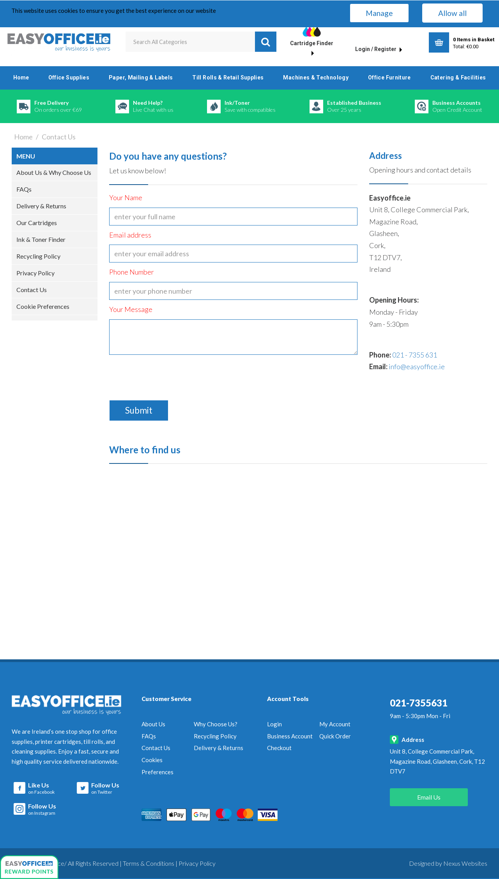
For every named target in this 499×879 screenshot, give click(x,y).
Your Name (125, 197)
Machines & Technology (316, 77)
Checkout (279, 747)
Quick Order (335, 736)
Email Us (429, 797)
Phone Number (131, 272)
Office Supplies (68, 77)
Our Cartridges (36, 222)
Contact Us (31, 289)
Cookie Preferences (42, 306)
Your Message (130, 309)
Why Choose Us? (215, 724)
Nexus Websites (465, 863)
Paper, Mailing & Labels (141, 77)
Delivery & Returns (41, 206)
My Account (334, 724)
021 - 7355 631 (414, 355)
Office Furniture (389, 77)
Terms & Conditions (148, 863)
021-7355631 (419, 702)
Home (21, 77)
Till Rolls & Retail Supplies (228, 77)
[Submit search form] (265, 42)
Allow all (452, 13)
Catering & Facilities (458, 77)
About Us (153, 724)
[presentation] (168, 374)
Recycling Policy (38, 256)
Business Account (290, 736)
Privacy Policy (35, 273)
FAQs (24, 189)
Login (274, 724)
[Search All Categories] (201, 42)
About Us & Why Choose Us (53, 172)
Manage (379, 13)
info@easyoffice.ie (417, 366)
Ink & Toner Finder (40, 239)
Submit (138, 410)
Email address (130, 235)
